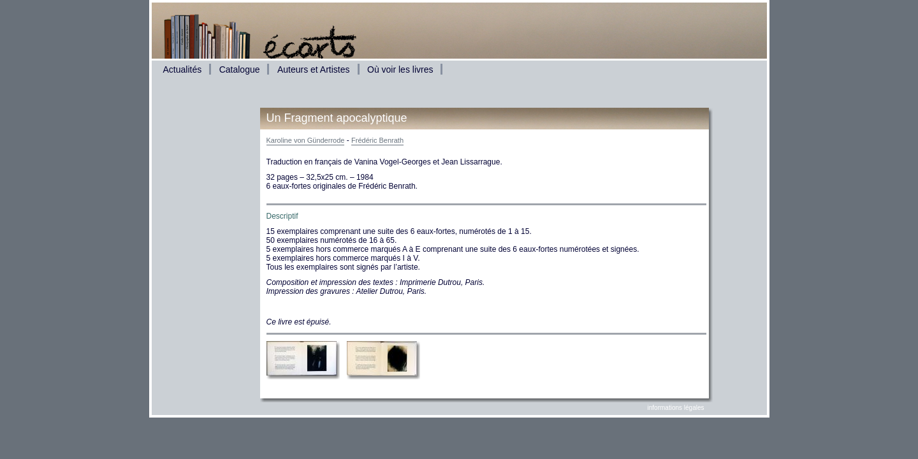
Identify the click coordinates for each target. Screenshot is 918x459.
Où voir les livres (400, 69)
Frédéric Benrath (377, 140)
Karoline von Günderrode (305, 140)
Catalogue (239, 69)
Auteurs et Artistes (313, 69)
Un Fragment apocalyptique (336, 118)
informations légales (676, 407)
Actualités (182, 69)
